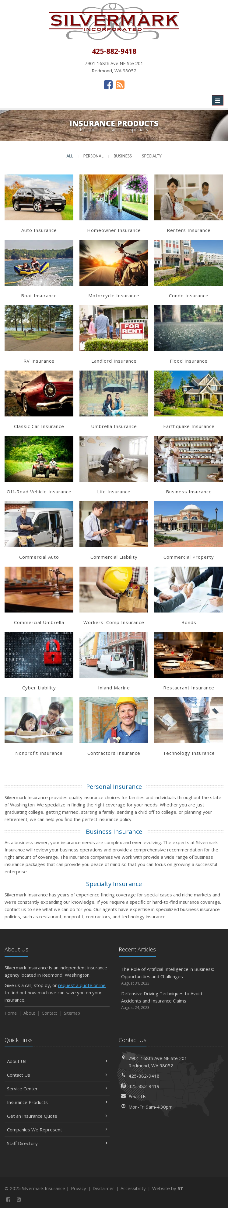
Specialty (152, 156)
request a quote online (82, 985)
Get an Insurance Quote (57, 1116)
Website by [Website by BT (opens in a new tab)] (167, 1188)
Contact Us (57, 1075)
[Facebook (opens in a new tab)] (108, 84)
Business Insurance (114, 831)
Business (123, 156)
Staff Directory (57, 1143)
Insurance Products (57, 1102)
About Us (57, 1061)
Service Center (57, 1088)
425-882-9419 (144, 1086)
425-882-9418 (144, 1076)
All (69, 156)
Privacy (78, 1188)
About (29, 1013)
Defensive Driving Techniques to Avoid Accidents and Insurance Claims (171, 1000)
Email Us (137, 1096)
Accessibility (133, 1188)
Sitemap (72, 1013)
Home (11, 1013)
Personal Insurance (114, 786)
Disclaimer (103, 1188)
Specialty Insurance (114, 884)
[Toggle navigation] (217, 100)
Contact (49, 1013)
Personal (93, 156)
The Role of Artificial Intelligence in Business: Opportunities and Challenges (171, 976)
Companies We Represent (57, 1130)
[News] (120, 84)
